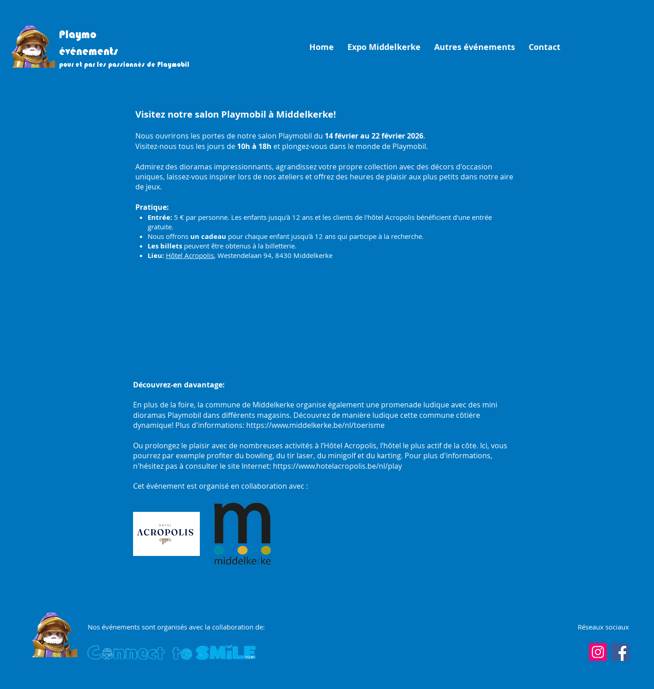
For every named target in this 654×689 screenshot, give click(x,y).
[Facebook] (620, 652)
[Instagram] (598, 652)
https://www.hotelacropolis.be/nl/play (337, 466)
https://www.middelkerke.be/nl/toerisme (315, 425)
